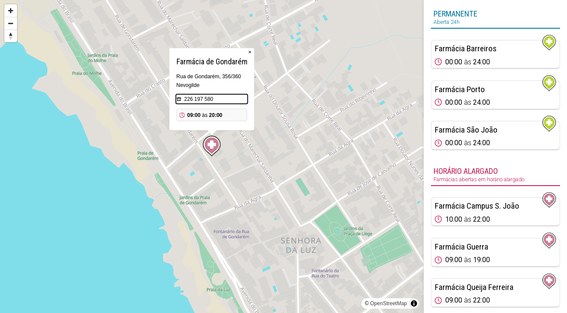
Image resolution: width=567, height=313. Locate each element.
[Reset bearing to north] (10, 36)
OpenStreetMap (388, 303)
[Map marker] (212, 146)
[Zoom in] (10, 10)
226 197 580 (198, 99)
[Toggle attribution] (414, 303)
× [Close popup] (250, 52)
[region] (212, 156)
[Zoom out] (10, 23)
